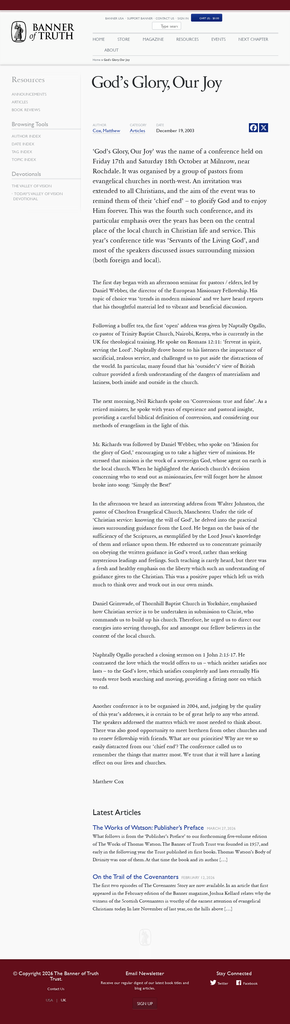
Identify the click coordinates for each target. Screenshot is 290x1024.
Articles (137, 124)
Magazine (153, 32)
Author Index (26, 129)
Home (96, 53)
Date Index (23, 137)
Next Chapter (253, 32)
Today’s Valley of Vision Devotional (38, 190)
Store (124, 32)
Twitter (219, 983)
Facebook (247, 983)
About (111, 43)
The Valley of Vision (32, 179)
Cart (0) (243, 19)
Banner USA (148, 19)
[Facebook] (253, 121)
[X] (263, 121)
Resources (187, 32)
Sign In (216, 19)
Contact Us (198, 19)
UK (63, 1000)
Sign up (145, 1003)
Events (218, 32)
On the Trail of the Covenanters (135, 870)
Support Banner (173, 19)
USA (49, 1000)
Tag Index (22, 145)
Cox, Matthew (106, 124)
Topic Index (24, 153)
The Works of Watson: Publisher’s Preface (148, 821)
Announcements (29, 87)
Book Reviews (26, 103)
